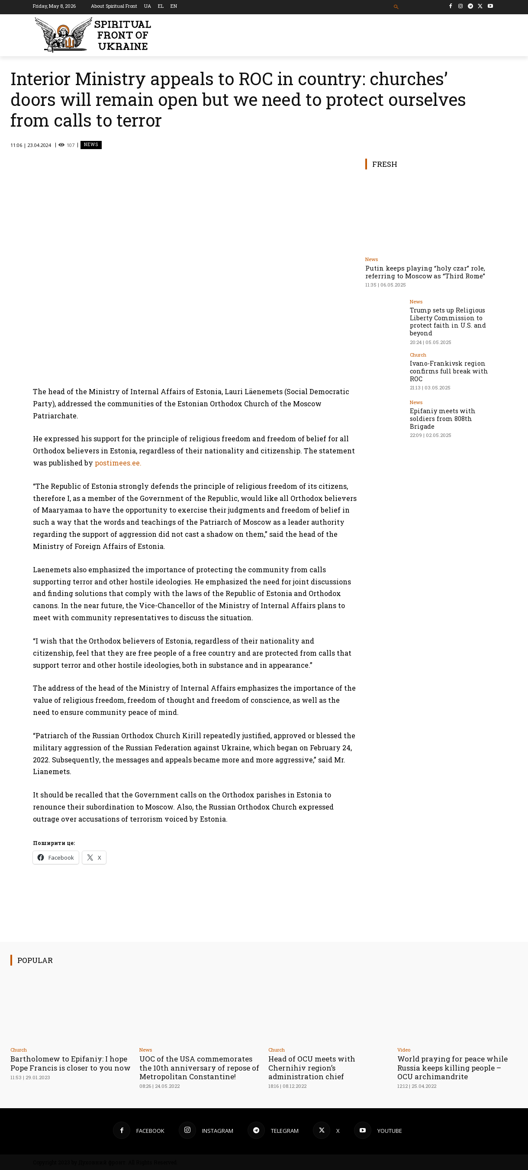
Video (403, 1049)
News (91, 145)
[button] (396, 7)
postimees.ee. (118, 462)
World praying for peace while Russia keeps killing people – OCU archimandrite (453, 1067)
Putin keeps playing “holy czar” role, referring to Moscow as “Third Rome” (425, 272)
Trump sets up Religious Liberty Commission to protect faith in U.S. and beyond (446, 320)
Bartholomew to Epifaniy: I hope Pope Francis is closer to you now (69, 1067)
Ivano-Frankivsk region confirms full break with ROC (448, 368)
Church (418, 353)
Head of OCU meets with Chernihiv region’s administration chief (312, 1067)
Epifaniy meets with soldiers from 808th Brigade (441, 416)
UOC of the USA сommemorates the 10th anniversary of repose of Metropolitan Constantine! (196, 1067)
